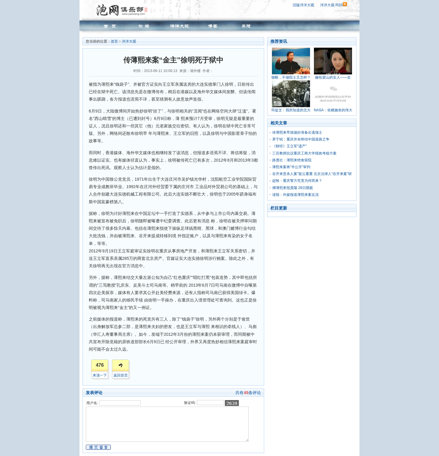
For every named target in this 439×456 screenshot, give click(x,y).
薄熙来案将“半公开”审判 (291, 167)
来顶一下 (100, 375)
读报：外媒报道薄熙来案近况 (295, 195)
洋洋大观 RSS (333, 5)
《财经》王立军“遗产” (289, 146)
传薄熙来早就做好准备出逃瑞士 (297, 132)
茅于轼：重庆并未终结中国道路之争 (300, 139)
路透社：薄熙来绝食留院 (292, 160)
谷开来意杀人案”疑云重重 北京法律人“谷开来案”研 (312, 174)
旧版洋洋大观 (303, 5)
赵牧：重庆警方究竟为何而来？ (297, 181)
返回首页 (120, 375)
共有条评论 (248, 392)
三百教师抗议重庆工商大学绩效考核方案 (304, 153)
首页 (114, 41)
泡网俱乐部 (123, 10)
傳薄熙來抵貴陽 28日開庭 (292, 188)
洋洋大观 (129, 41)
